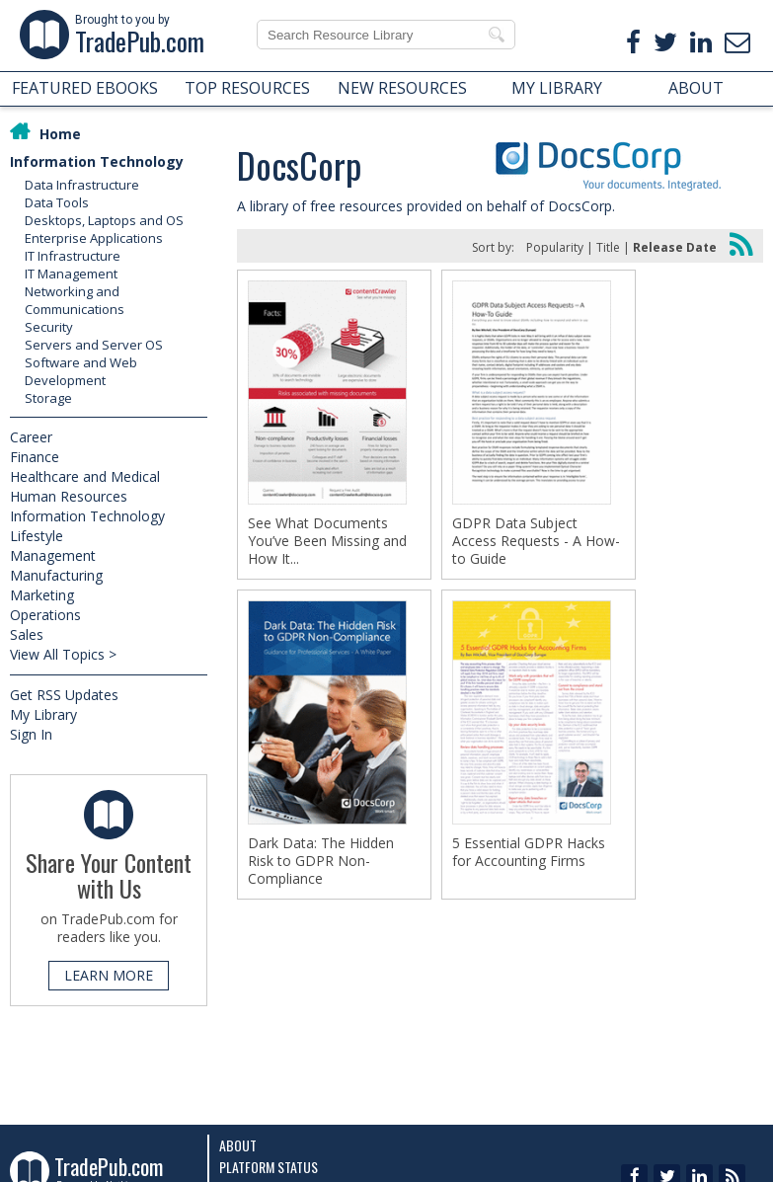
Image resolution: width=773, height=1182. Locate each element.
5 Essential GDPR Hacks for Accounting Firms (528, 852)
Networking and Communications (74, 300)
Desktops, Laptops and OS (104, 220)
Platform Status (268, 1166)
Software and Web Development (81, 371)
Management (53, 555)
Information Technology (97, 161)
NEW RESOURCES (402, 88)
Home (60, 133)
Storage (48, 398)
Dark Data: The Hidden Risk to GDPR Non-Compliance (321, 861)
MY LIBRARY (556, 88)
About (238, 1145)
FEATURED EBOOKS (85, 88)
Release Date (675, 247)
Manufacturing (56, 575)
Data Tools (57, 202)
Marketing (42, 595)
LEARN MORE (108, 975)
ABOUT (696, 88)
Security (49, 327)
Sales (26, 634)
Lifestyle (36, 535)
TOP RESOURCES (247, 88)
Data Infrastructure (82, 185)
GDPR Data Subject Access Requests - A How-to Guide (536, 541)
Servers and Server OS (94, 345)
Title (608, 247)
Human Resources (68, 496)
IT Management (71, 273)
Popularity (554, 247)
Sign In (31, 734)
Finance (34, 456)
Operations (45, 614)
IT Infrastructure (72, 256)
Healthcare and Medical (85, 476)
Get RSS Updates (64, 694)
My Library (43, 714)
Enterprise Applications (94, 238)
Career (31, 437)
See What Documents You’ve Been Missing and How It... (327, 541)
